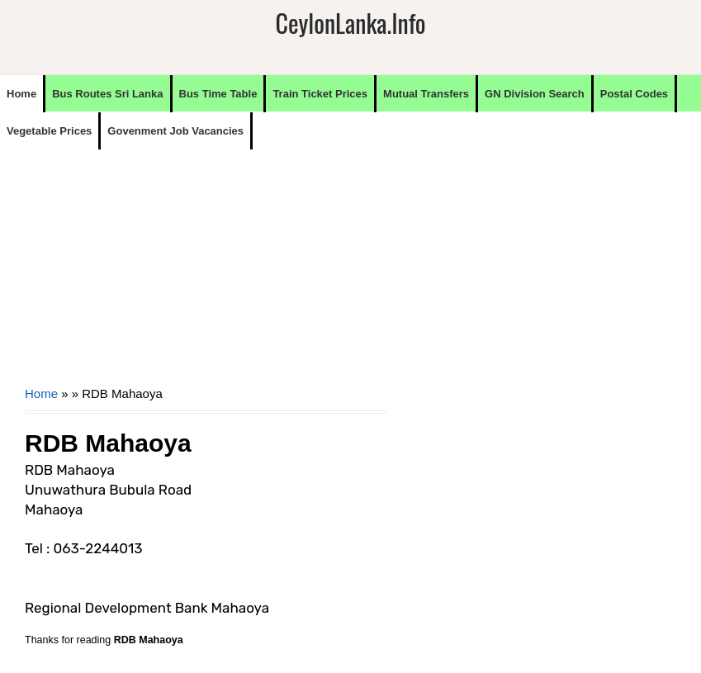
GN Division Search (535, 94)
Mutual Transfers (426, 94)
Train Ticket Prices (319, 94)
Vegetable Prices (49, 131)
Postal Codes (634, 94)
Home (21, 94)
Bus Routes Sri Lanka (107, 94)
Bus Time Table (218, 94)
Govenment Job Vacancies (175, 131)
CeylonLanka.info (350, 22)
